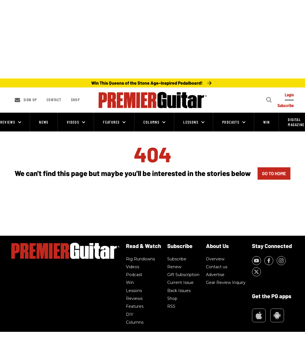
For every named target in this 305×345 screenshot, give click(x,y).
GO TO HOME (274, 173)
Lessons (190, 122)
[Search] (268, 100)
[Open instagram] (281, 260)
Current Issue (180, 282)
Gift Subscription (183, 274)
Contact (54, 99)
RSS (171, 306)
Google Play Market (277, 315)
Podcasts (230, 122)
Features (111, 122)
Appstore (259, 315)
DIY (129, 314)
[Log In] (289, 96)
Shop (75, 99)
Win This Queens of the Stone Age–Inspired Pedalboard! (147, 82)
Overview (215, 258)
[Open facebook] (268, 260)
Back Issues (179, 290)
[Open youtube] (256, 260)
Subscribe (176, 258)
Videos (73, 122)
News (44, 122)
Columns (151, 122)
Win (266, 122)
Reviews (7, 122)
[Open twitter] (256, 271)
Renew (174, 266)
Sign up (30, 99)
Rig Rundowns (140, 258)
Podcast (134, 274)
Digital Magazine (296, 122)
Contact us (216, 266)
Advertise (215, 274)
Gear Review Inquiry (226, 282)
